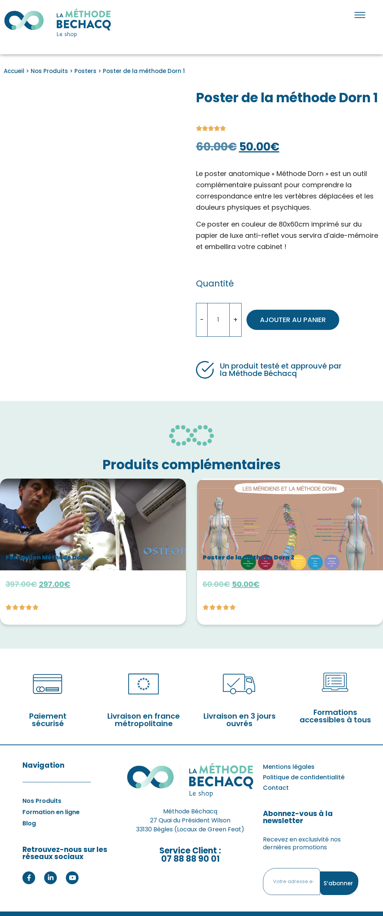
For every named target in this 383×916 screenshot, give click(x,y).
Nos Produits (49, 71)
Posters (85, 71)
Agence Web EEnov (200, 907)
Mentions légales (289, 754)
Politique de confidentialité (303, 765)
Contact (276, 775)
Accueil (14, 71)
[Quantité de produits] (218, 314)
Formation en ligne (51, 800)
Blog (29, 811)
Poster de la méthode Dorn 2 (249, 545)
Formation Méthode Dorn (47, 545)
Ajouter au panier (300, 313)
